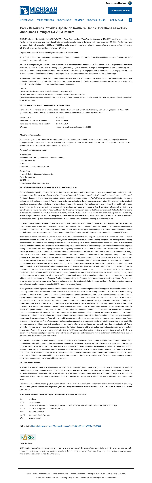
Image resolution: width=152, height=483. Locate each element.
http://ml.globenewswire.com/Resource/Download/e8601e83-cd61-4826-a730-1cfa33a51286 (66, 426)
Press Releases (45, 20)
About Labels (64, 20)
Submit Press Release (60, 474)
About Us (92, 20)
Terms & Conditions (77, 474)
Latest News (26, 20)
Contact (79, 20)
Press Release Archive (41, 474)
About (29, 474)
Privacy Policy (112, 474)
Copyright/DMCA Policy (96, 474)
